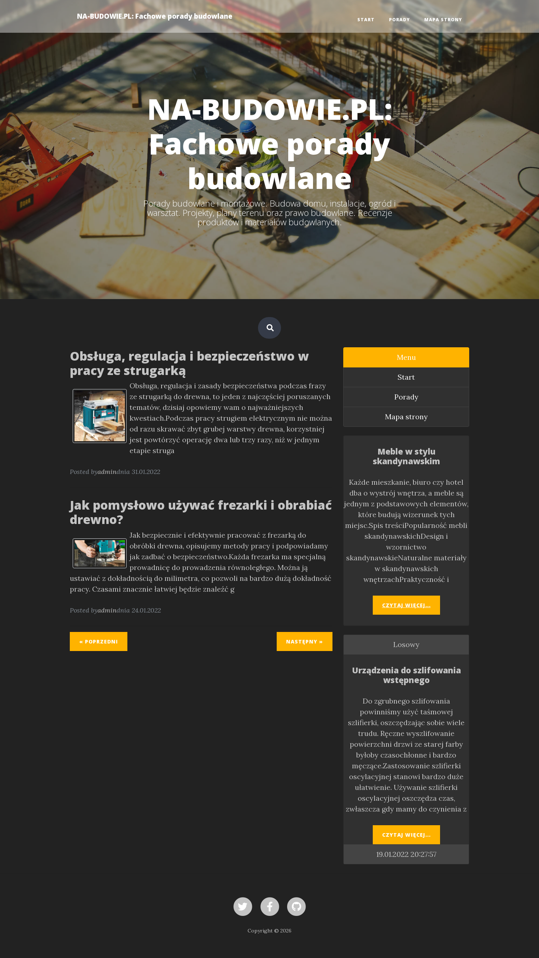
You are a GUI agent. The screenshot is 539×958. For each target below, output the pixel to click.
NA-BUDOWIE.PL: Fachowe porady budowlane (154, 16)
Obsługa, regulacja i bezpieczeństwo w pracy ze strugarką (189, 363)
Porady (399, 20)
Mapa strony (443, 20)
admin (107, 471)
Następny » (304, 641)
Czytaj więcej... (406, 605)
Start (366, 20)
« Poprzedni (98, 641)
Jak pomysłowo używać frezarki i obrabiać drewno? (201, 512)
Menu (406, 357)
